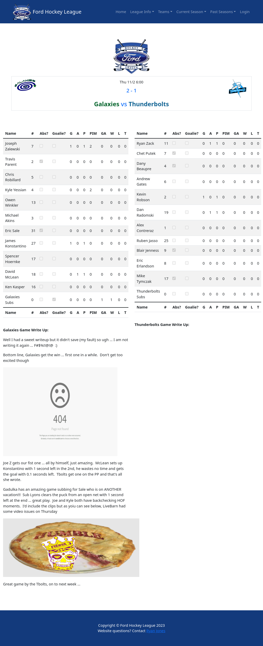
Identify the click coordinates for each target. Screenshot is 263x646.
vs (131, 104)
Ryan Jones (155, 630)
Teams (164, 11)
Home (121, 11)
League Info (140, 11)
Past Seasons (221, 11)
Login (245, 11)
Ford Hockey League (57, 11)
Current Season (189, 11)
